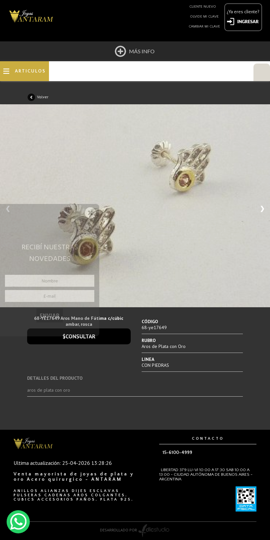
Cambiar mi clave (204, 26)
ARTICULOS (30, 71)
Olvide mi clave (204, 17)
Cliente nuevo (202, 7)
